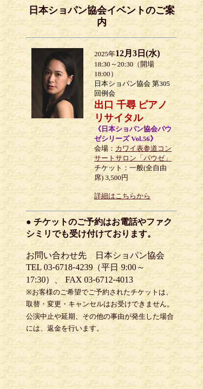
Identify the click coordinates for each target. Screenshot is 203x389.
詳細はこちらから (122, 196)
